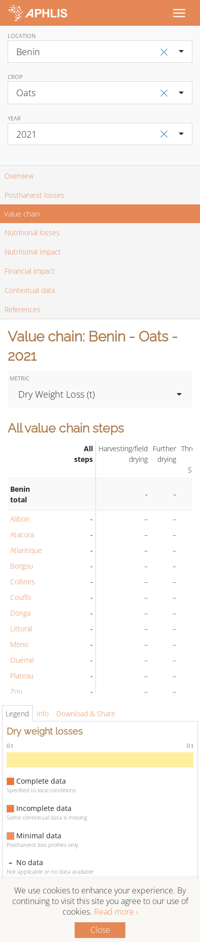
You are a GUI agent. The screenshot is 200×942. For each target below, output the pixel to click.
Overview (19, 176)
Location (22, 35)
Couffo (20, 597)
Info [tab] (43, 713)
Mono (19, 644)
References (23, 309)
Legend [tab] (17, 713)
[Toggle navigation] (178, 13)
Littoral (21, 628)
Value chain (22, 214)
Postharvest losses (34, 195)
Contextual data (30, 290)
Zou (16, 691)
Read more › (116, 911)
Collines (22, 581)
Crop (15, 76)
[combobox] (100, 51)
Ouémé (22, 660)
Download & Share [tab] (85, 713)
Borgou (21, 566)
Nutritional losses (32, 232)
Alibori (19, 519)
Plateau (22, 675)
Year (14, 118)
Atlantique (26, 550)
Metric (19, 378)
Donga (20, 613)
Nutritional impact (33, 251)
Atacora (22, 534)
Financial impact (30, 271)
